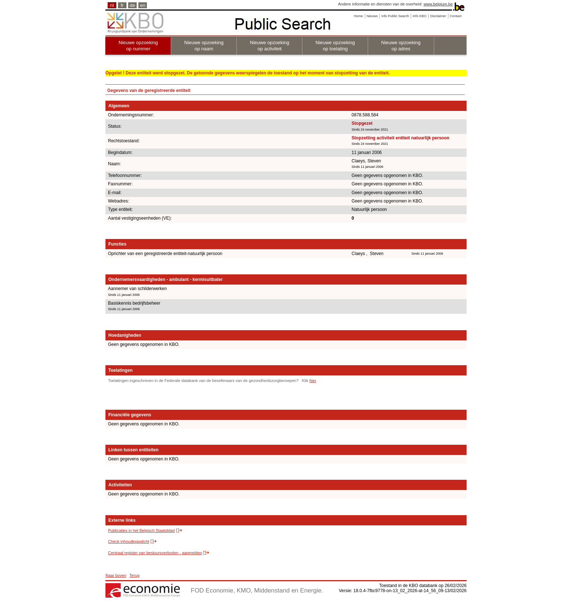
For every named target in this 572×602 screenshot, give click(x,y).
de (132, 5)
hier (312, 380)
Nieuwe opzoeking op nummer (138, 45)
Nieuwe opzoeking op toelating (335, 45)
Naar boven (115, 575)
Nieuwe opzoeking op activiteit (269, 45)
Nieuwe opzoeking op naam (204, 45)
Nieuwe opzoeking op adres (401, 45)
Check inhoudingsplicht (128, 541)
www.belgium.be (438, 4)
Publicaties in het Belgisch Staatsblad (141, 530)
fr (122, 5)
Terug (135, 575)
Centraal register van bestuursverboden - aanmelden (155, 553)
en (143, 5)
